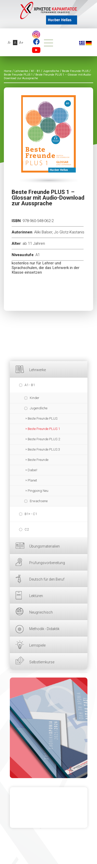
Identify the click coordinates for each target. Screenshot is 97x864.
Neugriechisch (41, 612)
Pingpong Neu (38, 491)
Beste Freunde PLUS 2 (44, 439)
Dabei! (32, 470)
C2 (27, 529)
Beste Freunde (38, 460)
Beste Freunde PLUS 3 (44, 449)
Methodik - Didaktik (44, 629)
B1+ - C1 (31, 514)
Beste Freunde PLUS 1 (44, 429)
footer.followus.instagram (36, 34)
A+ (21, 42)
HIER (48, 728)
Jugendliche (38, 408)
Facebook (36, 41)
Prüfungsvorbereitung (47, 563)
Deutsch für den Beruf (46, 579)
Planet (32, 480)
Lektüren (36, 596)
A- (9, 42)
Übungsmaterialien (44, 546)
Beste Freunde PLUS (42, 418)
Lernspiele (37, 645)
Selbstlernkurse (41, 662)
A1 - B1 (30, 385)
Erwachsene (39, 501)
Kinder (34, 398)
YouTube (36, 50)
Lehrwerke (37, 370)
